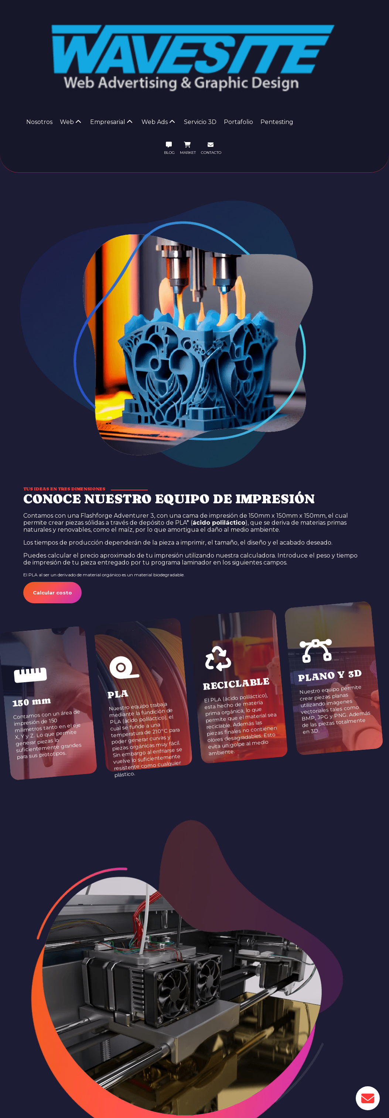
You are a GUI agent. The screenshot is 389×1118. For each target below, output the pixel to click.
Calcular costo (52, 593)
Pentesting (276, 121)
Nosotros (39, 121)
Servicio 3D (200, 121)
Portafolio (238, 121)
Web (70, 121)
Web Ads (158, 121)
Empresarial (111, 121)
